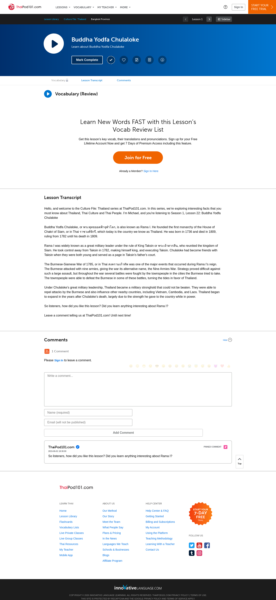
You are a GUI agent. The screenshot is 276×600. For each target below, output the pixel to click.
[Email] (88, 416)
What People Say (113, 521)
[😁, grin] (144, 352)
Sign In (238, 7)
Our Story (108, 510)
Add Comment (64, 427)
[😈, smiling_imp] (215, 352)
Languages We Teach (115, 538)
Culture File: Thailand (75, 19)
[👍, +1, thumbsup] (228, 352)
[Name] (88, 407)
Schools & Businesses (116, 543)
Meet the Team (111, 516)
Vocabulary (82, 7)
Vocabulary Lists (69, 521)
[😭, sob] (189, 352)
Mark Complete (87, 59)
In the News (110, 532)
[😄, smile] (131, 352)
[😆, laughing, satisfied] (170, 352)
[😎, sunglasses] (157, 352)
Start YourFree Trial (262, 7)
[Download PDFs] (149, 60)
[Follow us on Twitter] (192, 540)
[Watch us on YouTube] (199, 540)
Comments (124, 80)
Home (63, 505)
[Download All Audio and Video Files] (162, 60)
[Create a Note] (136, 60)
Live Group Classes (71, 532)
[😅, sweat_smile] (176, 352)
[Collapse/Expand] (138, 340)
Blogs (106, 549)
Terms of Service (177, 593)
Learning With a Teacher (160, 538)
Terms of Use (198, 589)
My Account (152, 521)
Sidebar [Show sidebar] (225, 19)
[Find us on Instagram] (199, 547)
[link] (209, 19)
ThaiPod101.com (161, 589)
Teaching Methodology (159, 532)
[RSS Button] (47, 351)
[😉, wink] (183, 352)
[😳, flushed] (137, 352)
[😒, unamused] (150, 352)
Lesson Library (51, 19)
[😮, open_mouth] (209, 352)
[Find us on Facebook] (207, 540)
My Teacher (105, 7)
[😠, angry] (163, 352)
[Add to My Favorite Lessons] (124, 60)
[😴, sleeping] (202, 352)
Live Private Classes (71, 527)
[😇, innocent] (196, 352)
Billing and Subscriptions (160, 516)
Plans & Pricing (112, 527)
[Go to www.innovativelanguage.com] (138, 581)
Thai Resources (68, 538)
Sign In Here (150, 171)
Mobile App (66, 549)
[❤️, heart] (222, 352)
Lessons (61, 7)
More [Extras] (124, 7)
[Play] (48, 94)
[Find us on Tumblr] (192, 547)
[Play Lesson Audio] (54, 43)
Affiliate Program (112, 555)
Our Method (110, 505)
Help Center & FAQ (157, 505)
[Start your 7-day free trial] (200, 508)
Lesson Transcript (91, 80)
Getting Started (155, 510)
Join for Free (138, 157)
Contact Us (152, 543)
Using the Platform (157, 527)
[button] (225, 7)
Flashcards (65, 516)
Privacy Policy (180, 589)
